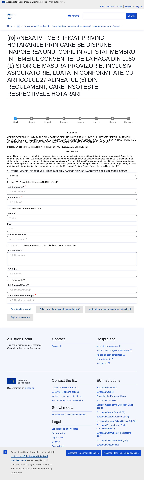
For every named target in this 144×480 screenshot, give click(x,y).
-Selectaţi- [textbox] (14, 176)
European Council (105, 392)
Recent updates (114, 6)
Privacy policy (58, 433)
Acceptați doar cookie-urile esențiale (121, 453)
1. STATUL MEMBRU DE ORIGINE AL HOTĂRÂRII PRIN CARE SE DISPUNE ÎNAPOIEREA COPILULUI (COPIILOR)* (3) (67, 171)
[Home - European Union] (18, 381)
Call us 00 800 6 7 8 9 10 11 (65, 387)
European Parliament (106, 387)
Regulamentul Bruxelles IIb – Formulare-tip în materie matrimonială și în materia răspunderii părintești (72, 26)
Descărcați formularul (21, 309)
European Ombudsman (107, 445)
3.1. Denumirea (15, 250)
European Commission (107, 400)
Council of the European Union (111, 396)
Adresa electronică (16, 234)
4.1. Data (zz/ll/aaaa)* (18, 285)
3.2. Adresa (13, 269)
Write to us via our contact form (67, 396)
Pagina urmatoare (19, 317)
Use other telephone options (65, 392)
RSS (102, 6)
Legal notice (57, 437)
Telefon (11, 213)
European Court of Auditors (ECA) (112, 417)
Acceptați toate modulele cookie (83, 453)
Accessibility (58, 446)
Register (129, 6)
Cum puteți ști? (57, 2)
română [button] (73, 16)
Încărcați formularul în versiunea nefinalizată (110, 309)
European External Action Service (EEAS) (116, 421)
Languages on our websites (65, 429)
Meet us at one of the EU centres (67, 400)
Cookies (56, 442)
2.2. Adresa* (14, 197)
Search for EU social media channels (69, 415)
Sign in (139, 6)
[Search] (131, 16)
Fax (9, 224)
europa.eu (29, 388)
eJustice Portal (19, 339)
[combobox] (72, 176)
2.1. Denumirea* (16, 187)
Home (10, 26)
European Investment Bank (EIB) (112, 440)
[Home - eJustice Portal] (11, 16)
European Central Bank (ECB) (110, 412)
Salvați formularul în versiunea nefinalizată (60, 309)
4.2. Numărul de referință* (21, 296)
